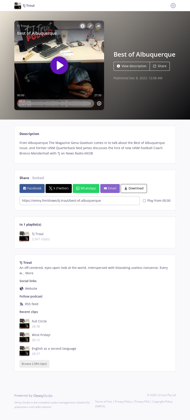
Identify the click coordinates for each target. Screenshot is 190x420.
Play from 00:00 (156, 200)
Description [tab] (29, 133)
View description (131, 66)
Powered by (33, 395)
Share (159, 66)
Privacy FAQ (142, 401)
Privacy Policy (123, 401)
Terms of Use (103, 401)
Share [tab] (24, 178)
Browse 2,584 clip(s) (34, 364)
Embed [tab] (38, 178)
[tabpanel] (95, 148)
